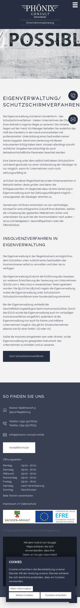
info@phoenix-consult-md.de (26, 434)
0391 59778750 (28, 421)
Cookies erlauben (56, 595)
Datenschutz (28, 503)
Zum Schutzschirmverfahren (26, 356)
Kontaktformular (19, 447)
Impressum (9, 503)
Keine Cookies (24, 595)
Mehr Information (20, 588)
